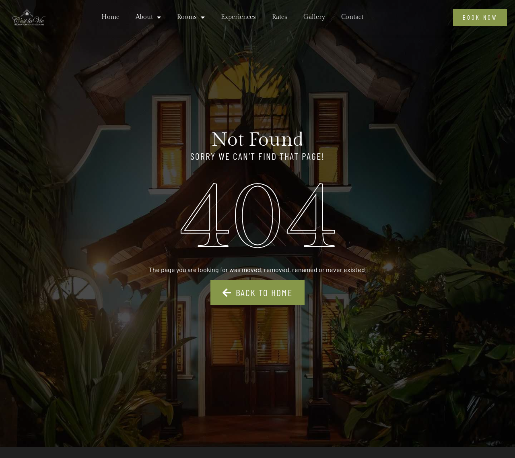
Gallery (314, 17)
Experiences (238, 17)
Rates (279, 17)
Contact (352, 17)
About (148, 17)
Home (110, 17)
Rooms (191, 17)
